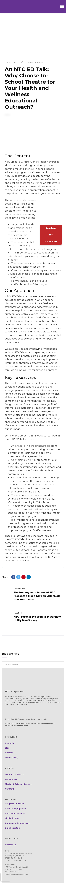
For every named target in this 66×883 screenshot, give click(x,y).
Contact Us (10, 844)
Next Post (18, 613)
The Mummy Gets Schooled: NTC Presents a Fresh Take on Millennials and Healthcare (37, 596)
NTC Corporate (35, 62)
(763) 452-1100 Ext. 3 (13, 858)
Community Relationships (17, 823)
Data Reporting (12, 828)
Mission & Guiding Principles (18, 784)
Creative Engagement (15, 808)
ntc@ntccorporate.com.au (16, 874)
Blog (7, 748)
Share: (5, 577)
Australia (9, 743)
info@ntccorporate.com (15, 860)
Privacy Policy (11, 757)
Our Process (11, 779)
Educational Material (15, 813)
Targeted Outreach (14, 803)
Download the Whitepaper (50, 235)
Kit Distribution (12, 818)
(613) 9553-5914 (12, 871)
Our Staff (9, 789)
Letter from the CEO (14, 774)
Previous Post (19, 589)
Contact (9, 752)
